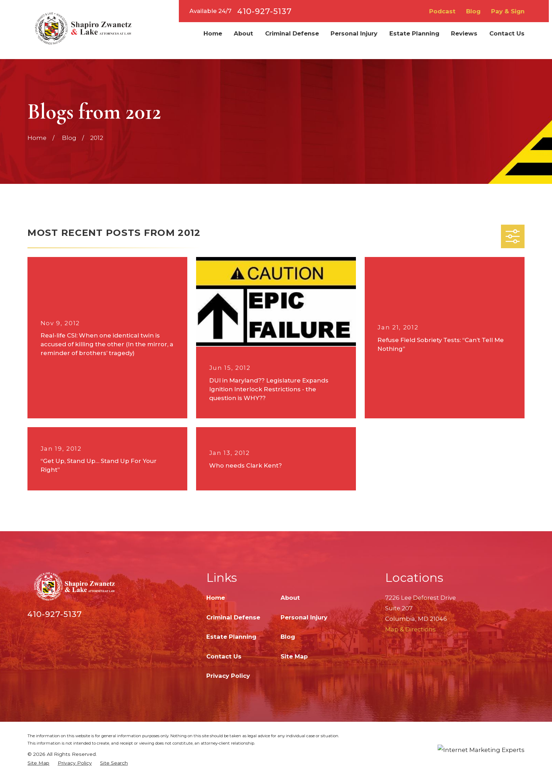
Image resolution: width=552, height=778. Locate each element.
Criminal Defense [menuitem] (292, 33)
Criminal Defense (233, 617)
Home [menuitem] (212, 33)
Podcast (442, 11)
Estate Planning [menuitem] (414, 33)
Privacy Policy (228, 675)
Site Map (294, 656)
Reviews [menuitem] (464, 33)
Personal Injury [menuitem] (354, 33)
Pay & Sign (508, 11)
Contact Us (224, 656)
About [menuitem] (243, 33)
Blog (473, 11)
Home (215, 597)
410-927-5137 (264, 11)
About (290, 597)
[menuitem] (38, 763)
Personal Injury (304, 617)
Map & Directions (410, 629)
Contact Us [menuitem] (507, 33)
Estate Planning (231, 636)
